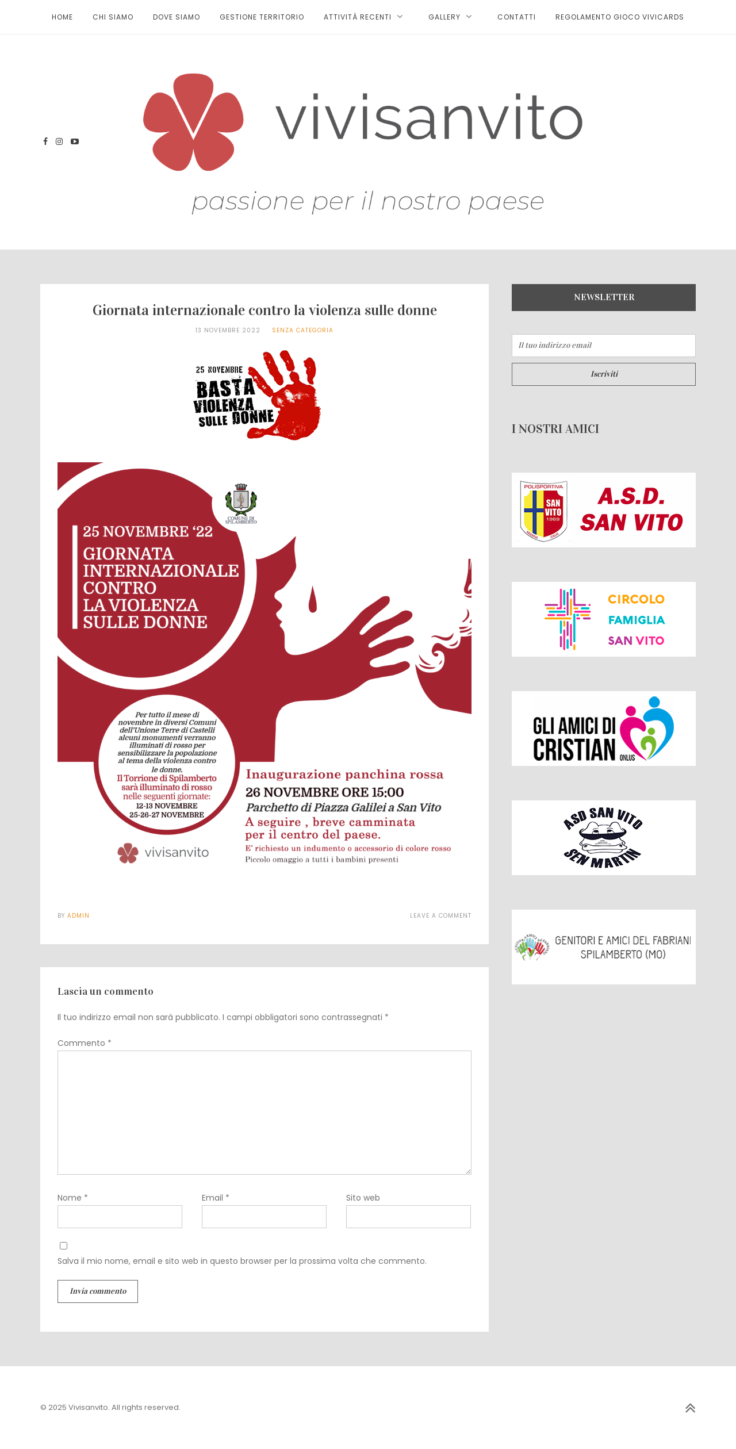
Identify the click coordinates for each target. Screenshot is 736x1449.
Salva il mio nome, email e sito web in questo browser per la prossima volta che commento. (242, 1261)
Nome (72, 1197)
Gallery (444, 17)
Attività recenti (358, 17)
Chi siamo (113, 17)
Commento (84, 1043)
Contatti (516, 17)
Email (215, 1197)
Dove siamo (176, 17)
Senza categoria (303, 330)
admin (78, 915)
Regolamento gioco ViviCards (619, 17)
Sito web (363, 1197)
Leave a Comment (440, 915)
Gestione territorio (262, 17)
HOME (62, 17)
